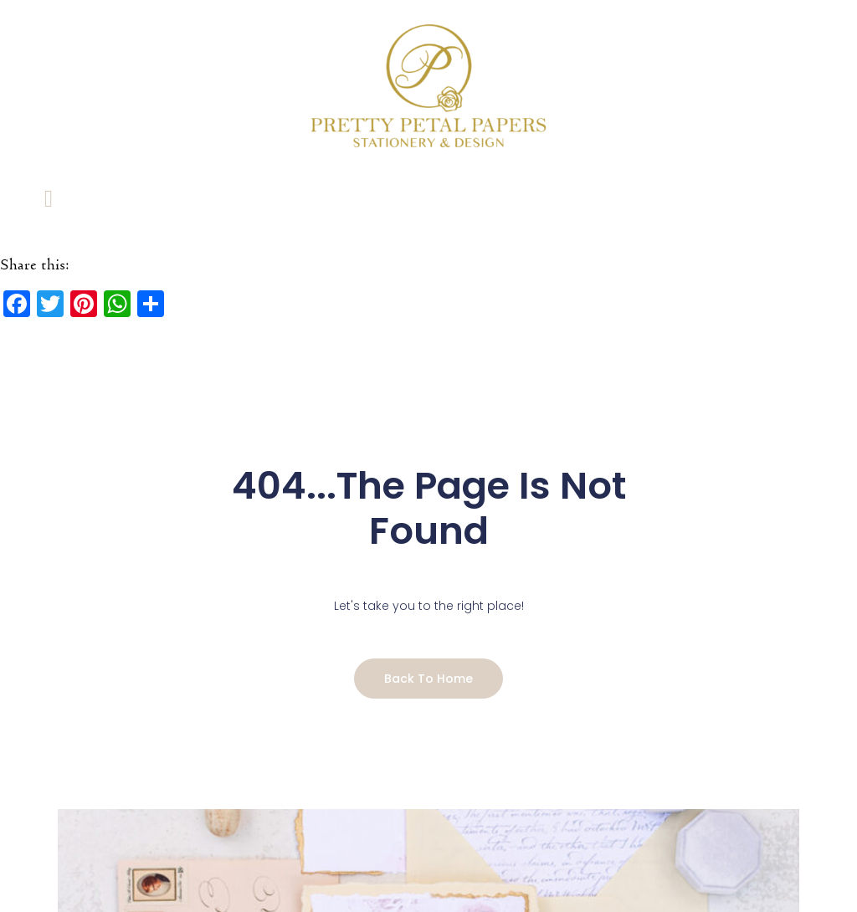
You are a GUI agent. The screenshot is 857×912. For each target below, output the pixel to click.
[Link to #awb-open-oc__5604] (48, 198)
